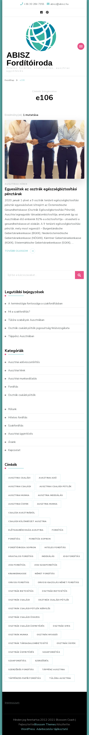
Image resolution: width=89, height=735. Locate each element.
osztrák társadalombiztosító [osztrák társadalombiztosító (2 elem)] (28, 643)
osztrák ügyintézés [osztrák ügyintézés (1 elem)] (21, 652)
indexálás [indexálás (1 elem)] (48, 556)
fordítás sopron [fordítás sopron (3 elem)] (40, 538)
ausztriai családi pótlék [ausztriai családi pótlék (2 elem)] (55, 486)
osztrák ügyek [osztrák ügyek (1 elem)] (66, 643)
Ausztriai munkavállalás (22, 378)
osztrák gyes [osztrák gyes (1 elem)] (61, 626)
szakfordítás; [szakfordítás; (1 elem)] (17, 660)
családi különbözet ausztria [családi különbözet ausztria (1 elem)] (27, 521)
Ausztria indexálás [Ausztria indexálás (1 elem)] (50, 495)
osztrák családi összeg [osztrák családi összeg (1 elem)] (23, 617)
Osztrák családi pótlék (22, 395)
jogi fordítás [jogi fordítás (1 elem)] (71, 556)
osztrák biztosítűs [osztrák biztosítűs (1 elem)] (54, 591)
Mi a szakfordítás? (19, 312)
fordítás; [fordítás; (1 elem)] (14, 538)
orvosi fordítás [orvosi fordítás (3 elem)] (18, 582)
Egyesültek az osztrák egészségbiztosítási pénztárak (41, 191)
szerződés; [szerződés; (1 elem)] (42, 660)
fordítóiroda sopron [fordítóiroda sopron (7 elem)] (22, 547)
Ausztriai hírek (16, 184)
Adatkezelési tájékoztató (52, 729)
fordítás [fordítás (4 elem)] (57, 530)
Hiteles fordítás (17, 417)
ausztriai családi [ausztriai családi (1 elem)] (19, 486)
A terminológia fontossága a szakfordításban (35, 303)
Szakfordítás (15, 425)
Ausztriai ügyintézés (20, 434)
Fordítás (13, 387)
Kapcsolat (14, 450)
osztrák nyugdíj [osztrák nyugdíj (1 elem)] (47, 634)
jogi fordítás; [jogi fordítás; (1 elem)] (17, 565)
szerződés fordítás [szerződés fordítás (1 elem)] (21, 669)
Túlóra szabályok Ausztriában (26, 320)
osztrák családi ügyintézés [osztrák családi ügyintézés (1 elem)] (26, 626)
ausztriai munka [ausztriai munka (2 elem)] (18, 495)
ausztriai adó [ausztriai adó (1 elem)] (48, 477)
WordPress (28, 729)
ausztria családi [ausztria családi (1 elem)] (19, 477)
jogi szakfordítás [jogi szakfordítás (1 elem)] (45, 565)
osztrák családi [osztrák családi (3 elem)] (19, 599)
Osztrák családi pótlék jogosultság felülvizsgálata (38, 328)
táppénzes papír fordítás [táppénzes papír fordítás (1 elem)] (24, 678)
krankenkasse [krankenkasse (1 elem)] (17, 573)
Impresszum (12, 703)
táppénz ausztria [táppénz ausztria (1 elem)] (53, 669)
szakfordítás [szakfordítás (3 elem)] (51, 652)
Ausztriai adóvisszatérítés (24, 362)
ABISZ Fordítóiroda (29, 59)
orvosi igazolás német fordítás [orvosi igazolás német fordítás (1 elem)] (58, 582)
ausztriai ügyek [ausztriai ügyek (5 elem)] (18, 504)
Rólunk (12, 409)
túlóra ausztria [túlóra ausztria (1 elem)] (60, 678)
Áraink (12, 442)
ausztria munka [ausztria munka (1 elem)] (47, 504)
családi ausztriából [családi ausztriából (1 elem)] (21, 512)
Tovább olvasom (16, 251)
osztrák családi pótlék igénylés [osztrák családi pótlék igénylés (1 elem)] (29, 608)
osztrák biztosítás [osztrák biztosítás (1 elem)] (20, 591)
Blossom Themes (45, 724)
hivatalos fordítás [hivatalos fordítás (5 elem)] (20, 556)
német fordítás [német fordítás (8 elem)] (45, 573)
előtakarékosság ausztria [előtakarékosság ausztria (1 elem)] (25, 530)
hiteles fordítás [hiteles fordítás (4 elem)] (55, 547)
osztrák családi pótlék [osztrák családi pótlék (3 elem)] (53, 599)
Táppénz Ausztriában (21, 336)
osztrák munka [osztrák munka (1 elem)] (18, 634)
